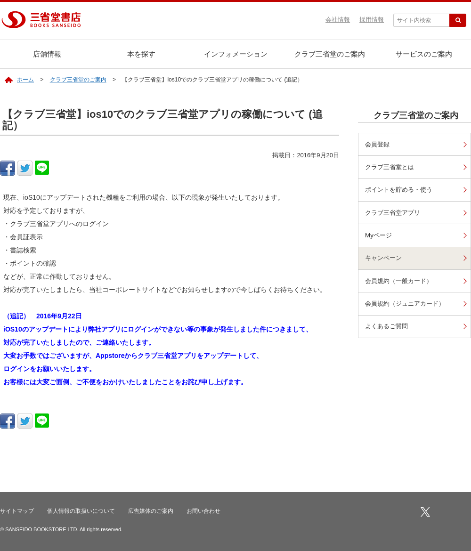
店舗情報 (47, 54)
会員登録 (378, 144)
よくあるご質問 (388, 330)
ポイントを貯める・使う (401, 190)
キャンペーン (385, 260)
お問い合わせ (203, 511)
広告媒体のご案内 (150, 511)
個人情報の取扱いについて (81, 511)
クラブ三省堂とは (391, 167)
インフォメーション (236, 54)
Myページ (379, 237)
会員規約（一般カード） (401, 284)
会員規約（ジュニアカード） (408, 307)
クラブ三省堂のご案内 (329, 54)
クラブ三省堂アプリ (395, 214)
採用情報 (371, 19)
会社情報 (337, 19)
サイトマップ (17, 511)
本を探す (141, 54)
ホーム (25, 79)
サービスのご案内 (424, 54)
